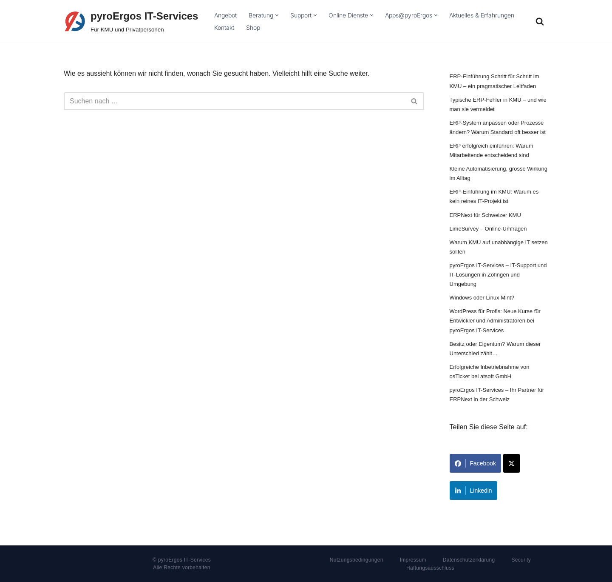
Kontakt (224, 27)
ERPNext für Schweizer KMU (485, 215)
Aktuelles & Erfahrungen (481, 15)
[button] (276, 15)
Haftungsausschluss (430, 568)
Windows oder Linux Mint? (482, 297)
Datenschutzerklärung (469, 560)
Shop (253, 27)
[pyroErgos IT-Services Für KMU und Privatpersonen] (131, 21)
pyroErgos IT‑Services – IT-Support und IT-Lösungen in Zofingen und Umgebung (498, 274)
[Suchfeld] (540, 21)
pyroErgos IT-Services (184, 560)
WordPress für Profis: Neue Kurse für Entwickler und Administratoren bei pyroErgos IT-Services (495, 320)
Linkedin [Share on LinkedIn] (473, 490)
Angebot (225, 15)
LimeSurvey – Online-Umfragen (488, 228)
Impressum (413, 560)
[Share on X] (511, 463)
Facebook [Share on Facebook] (475, 463)
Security (521, 560)
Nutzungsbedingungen (356, 560)
